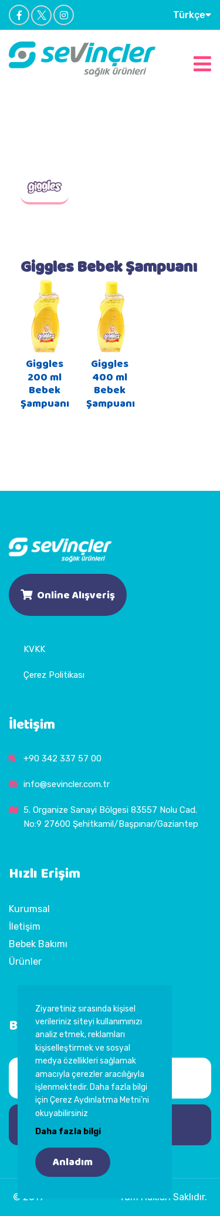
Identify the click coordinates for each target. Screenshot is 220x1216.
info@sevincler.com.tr (66, 784)
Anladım (73, 1162)
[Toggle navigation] (202, 62)
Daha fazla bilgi (68, 1132)
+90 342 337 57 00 (62, 758)
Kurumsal (29, 908)
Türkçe (192, 14)
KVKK (34, 649)
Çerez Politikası (53, 675)
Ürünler (25, 961)
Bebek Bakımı (38, 944)
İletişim (24, 926)
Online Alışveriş (68, 595)
